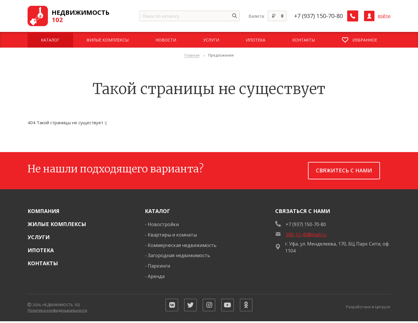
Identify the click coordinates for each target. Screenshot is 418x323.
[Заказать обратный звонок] (353, 16)
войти (384, 16)
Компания (44, 210)
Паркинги (159, 266)
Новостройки (163, 224)
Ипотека (41, 250)
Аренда (156, 276)
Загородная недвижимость (179, 255)
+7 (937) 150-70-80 (319, 15)
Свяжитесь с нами (344, 170)
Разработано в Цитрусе (368, 307)
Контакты (43, 263)
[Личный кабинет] (369, 16)
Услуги (39, 237)
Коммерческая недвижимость (182, 245)
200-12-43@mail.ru (306, 234)
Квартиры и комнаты (172, 235)
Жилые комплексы (57, 224)
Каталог (157, 210)
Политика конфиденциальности (57, 311)
